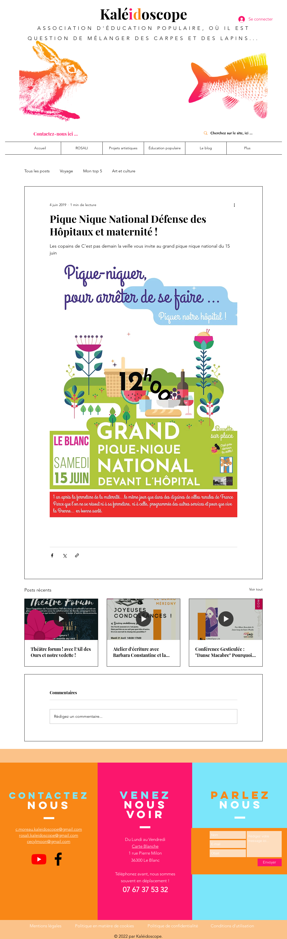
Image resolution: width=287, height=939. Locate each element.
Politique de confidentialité (173, 925)
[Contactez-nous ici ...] (55, 134)
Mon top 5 (92, 171)
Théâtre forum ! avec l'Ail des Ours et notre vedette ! (61, 652)
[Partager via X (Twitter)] (64, 555)
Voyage (66, 171)
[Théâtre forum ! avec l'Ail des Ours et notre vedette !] (61, 619)
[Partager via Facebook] (52, 555)
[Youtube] (39, 859)
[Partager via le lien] (77, 555)
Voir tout (256, 589)
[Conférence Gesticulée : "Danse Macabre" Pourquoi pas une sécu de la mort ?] (225, 619)
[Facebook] (58, 859)
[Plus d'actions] (234, 205)
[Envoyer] (270, 862)
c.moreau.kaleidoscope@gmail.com (48, 829)
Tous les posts (37, 171)
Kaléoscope (143, 13)
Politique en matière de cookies (105, 925)
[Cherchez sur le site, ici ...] (233, 132)
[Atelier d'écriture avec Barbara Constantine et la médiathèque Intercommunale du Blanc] (143, 619)
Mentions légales (45, 925)
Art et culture (123, 171)
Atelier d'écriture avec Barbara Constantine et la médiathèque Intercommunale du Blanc (140, 652)
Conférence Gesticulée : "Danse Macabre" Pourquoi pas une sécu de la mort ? (223, 652)
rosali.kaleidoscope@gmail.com (48, 835)
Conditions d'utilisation (232, 925)
